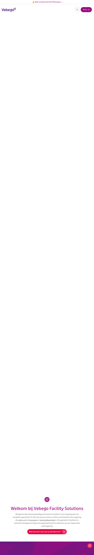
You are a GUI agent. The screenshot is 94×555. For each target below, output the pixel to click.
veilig (20, 520)
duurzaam (33, 520)
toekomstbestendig (47, 520)
